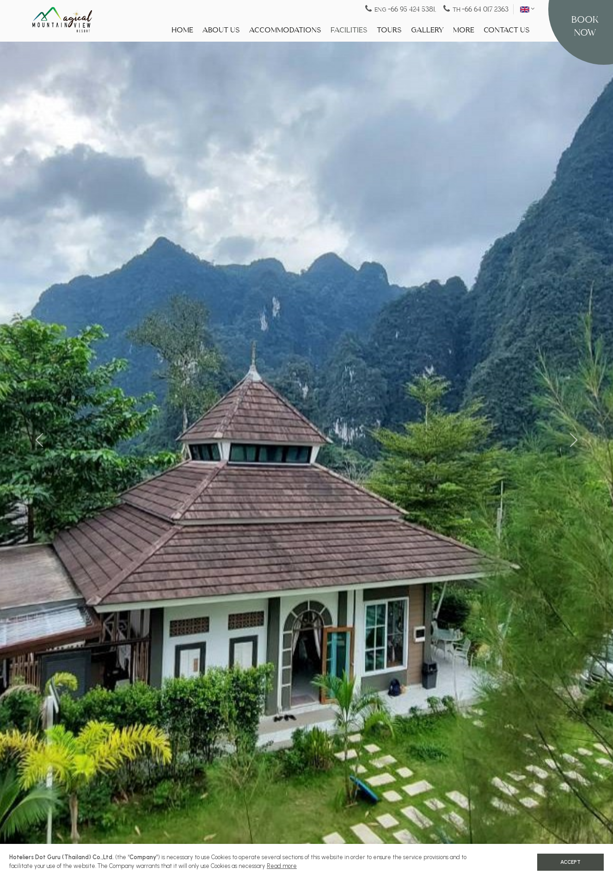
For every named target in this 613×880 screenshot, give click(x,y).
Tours (389, 30)
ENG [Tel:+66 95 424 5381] (400, 9)
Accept (570, 862)
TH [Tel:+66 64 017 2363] (476, 9)
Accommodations (285, 30)
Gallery (427, 30)
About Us (221, 30)
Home (182, 30)
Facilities (349, 30)
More (463, 30)
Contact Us (507, 30)
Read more (282, 865)
